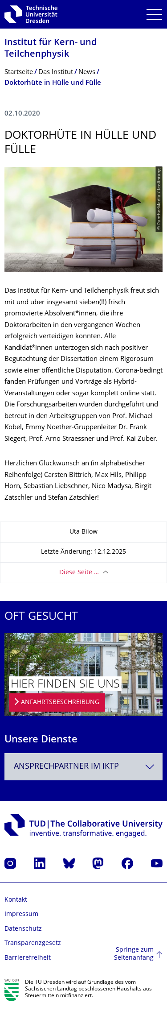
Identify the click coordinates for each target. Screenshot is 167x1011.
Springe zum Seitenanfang (134, 954)
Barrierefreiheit (27, 958)
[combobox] (83, 766)
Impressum (21, 914)
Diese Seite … (79, 573)
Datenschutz (23, 929)
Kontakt (15, 900)
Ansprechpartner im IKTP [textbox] (66, 767)
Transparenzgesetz (32, 943)
